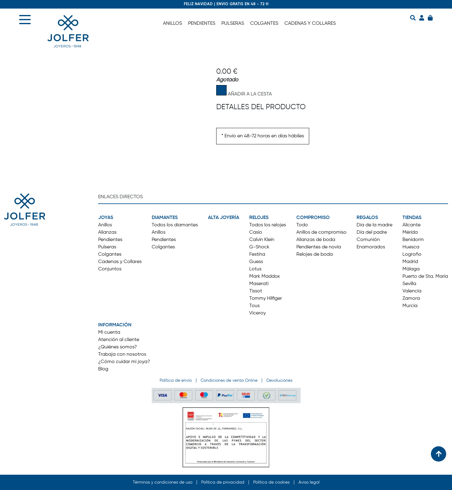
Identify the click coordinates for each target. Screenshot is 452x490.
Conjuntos (109, 269)
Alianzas (107, 232)
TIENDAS (411, 217)
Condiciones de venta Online (229, 380)
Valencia (411, 291)
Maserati (259, 283)
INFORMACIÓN (115, 325)
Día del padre (372, 232)
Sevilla (409, 283)
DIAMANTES (165, 217)
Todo (302, 225)
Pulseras (107, 247)
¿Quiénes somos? (117, 347)
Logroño (411, 254)
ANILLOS (172, 23)
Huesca (410, 247)
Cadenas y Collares (120, 261)
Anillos (105, 225)
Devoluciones (279, 380)
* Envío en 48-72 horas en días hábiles (262, 136)
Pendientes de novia (318, 247)
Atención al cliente (118, 339)
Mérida (410, 232)
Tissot (255, 291)
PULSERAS (232, 23)
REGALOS (367, 217)
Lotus (255, 269)
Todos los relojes (267, 225)
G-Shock (259, 247)
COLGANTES (264, 23)
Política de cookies (271, 482)
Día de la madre (374, 225)
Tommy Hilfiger (265, 298)
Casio (255, 232)
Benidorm (413, 239)
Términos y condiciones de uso (162, 482)
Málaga (411, 269)
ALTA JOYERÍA (223, 217)
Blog (103, 369)
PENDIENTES (201, 23)
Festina (257, 254)
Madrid (410, 261)
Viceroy (257, 313)
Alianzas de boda (315, 239)
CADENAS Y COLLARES (310, 23)
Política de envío (176, 380)
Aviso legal (309, 482)
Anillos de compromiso (321, 232)
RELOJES (259, 217)
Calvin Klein (261, 239)
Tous (254, 305)
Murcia (409, 305)
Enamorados (371, 247)
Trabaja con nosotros (122, 354)
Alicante (411, 225)
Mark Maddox (264, 276)
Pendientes (110, 239)
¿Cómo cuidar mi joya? (124, 361)
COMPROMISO (313, 217)
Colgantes (109, 254)
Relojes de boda (314, 254)
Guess (256, 261)
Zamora (411, 298)
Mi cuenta (109, 332)
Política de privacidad (222, 482)
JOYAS (105, 217)
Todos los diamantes (175, 225)
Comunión (368, 239)
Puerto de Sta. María (425, 276)
